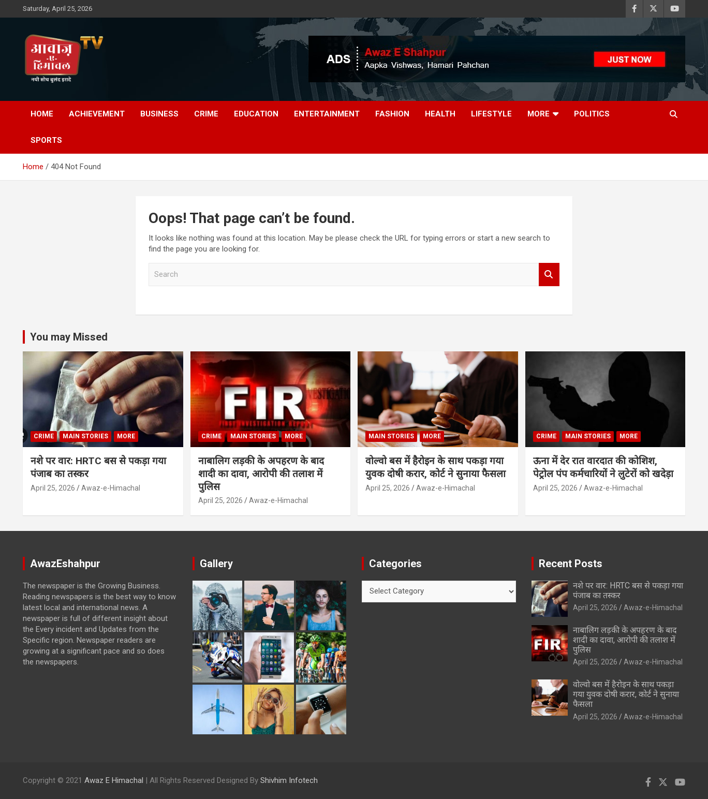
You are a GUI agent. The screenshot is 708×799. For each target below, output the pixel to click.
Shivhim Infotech (289, 780)
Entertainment (327, 114)
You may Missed (69, 337)
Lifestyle (491, 114)
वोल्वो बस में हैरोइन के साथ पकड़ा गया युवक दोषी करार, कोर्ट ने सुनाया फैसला (435, 467)
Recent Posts (570, 563)
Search (549, 274)
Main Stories (85, 436)
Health (440, 114)
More (538, 114)
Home (42, 114)
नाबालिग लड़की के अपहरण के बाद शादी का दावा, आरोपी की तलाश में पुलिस (261, 473)
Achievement (97, 114)
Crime (206, 114)
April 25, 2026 (53, 488)
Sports (46, 140)
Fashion (392, 114)
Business (159, 114)
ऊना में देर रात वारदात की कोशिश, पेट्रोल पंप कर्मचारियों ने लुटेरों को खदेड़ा (603, 467)
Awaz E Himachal (113, 780)
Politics (592, 114)
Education (256, 114)
